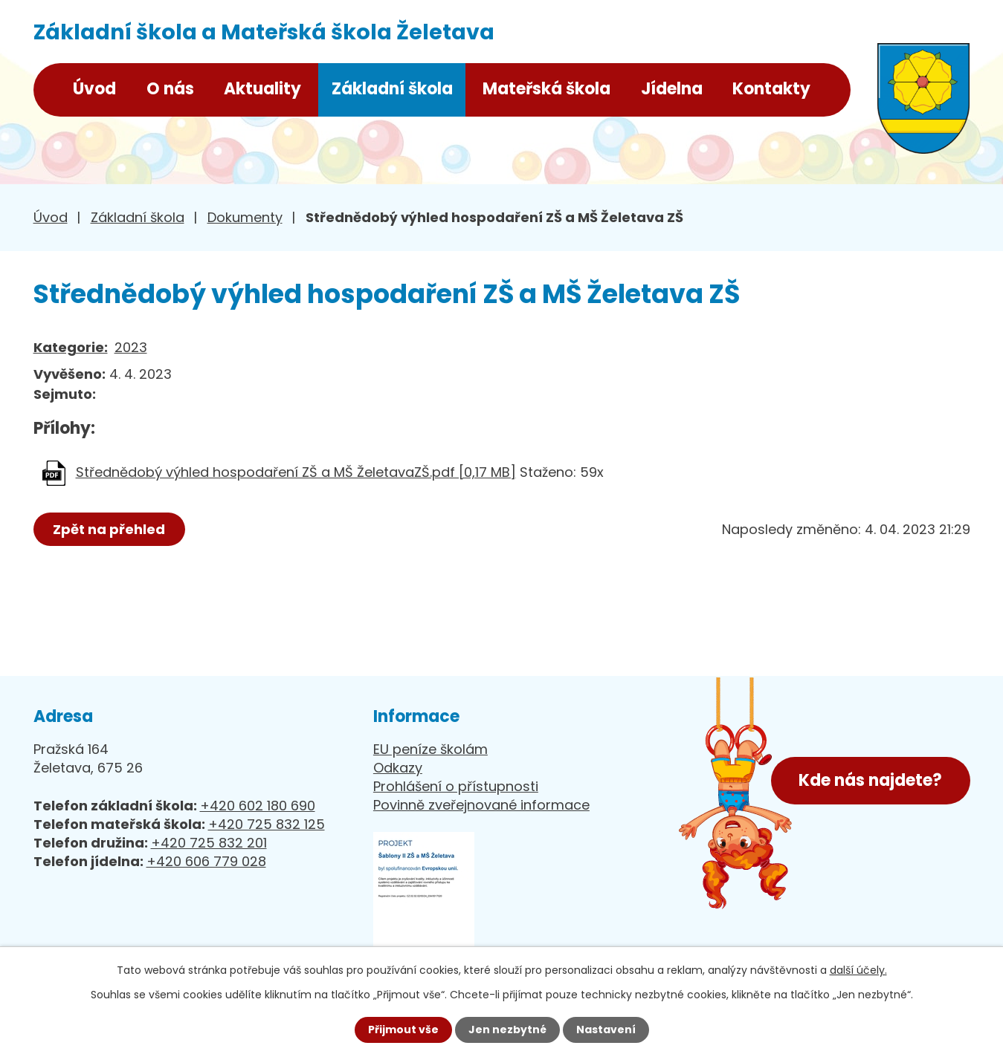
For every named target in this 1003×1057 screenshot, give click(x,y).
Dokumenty (245, 217)
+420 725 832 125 (266, 824)
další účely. (858, 970)
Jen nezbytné (507, 1029)
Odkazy (397, 767)
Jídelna (672, 88)
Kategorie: (70, 347)
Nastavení (606, 1029)
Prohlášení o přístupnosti (455, 786)
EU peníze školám (430, 749)
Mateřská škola (546, 88)
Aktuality (262, 88)
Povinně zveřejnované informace (481, 805)
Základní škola (392, 88)
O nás (170, 88)
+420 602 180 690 (257, 805)
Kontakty (771, 88)
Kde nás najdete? (870, 780)
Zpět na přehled (110, 529)
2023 (131, 347)
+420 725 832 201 (209, 842)
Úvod (94, 88)
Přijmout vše (403, 1029)
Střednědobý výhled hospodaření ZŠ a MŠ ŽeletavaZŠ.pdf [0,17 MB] (296, 472)
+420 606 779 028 (206, 861)
